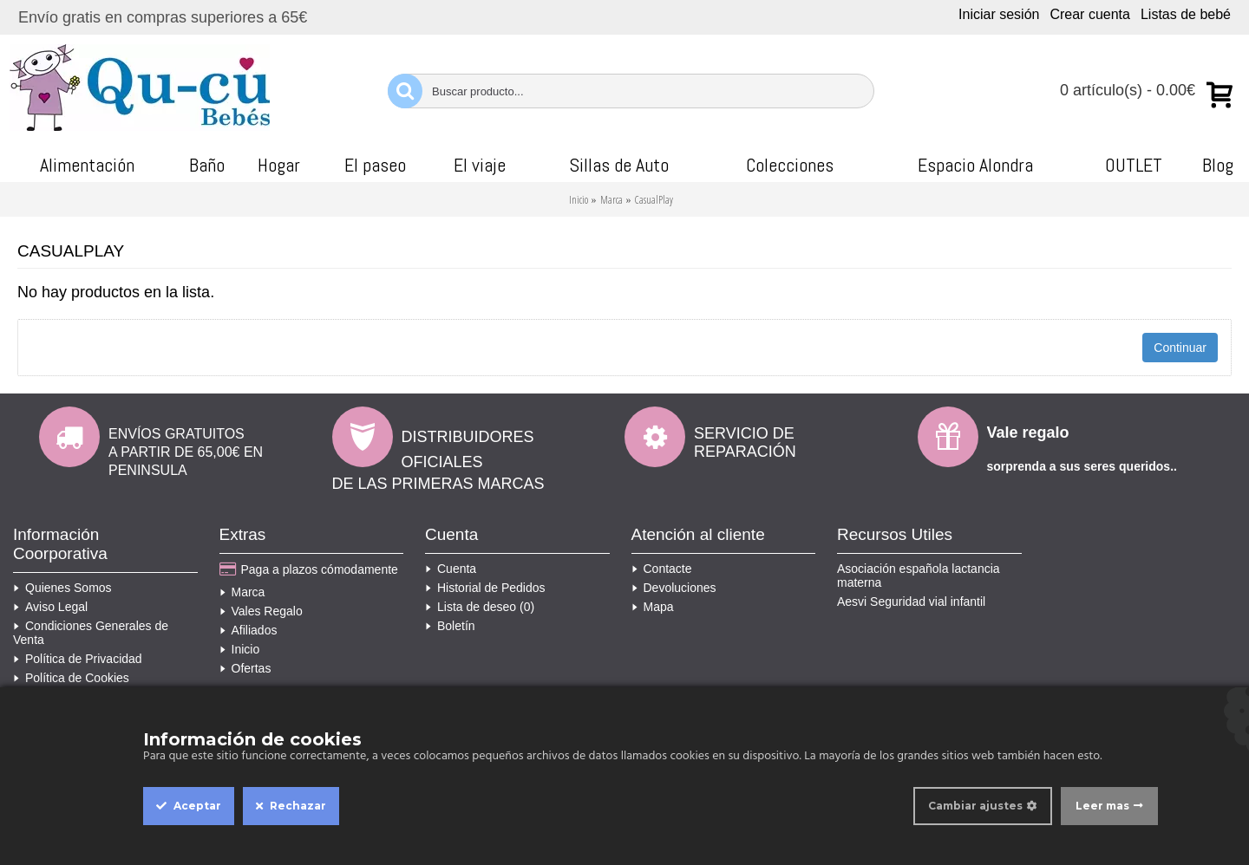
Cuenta (450, 569)
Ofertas (245, 668)
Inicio (578, 199)
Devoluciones (673, 588)
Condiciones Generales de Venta (90, 633)
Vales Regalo (261, 611)
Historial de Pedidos (485, 588)
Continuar (1180, 347)
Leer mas (1102, 805)
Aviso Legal (50, 607)
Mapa (652, 607)
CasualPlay (654, 199)
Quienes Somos (62, 588)
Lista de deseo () (479, 607)
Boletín (450, 626)
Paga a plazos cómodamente (308, 570)
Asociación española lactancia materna (918, 575)
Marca (611, 199)
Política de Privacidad (77, 659)
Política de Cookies (71, 678)
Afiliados (248, 630)
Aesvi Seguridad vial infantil (911, 601)
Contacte (661, 569)
